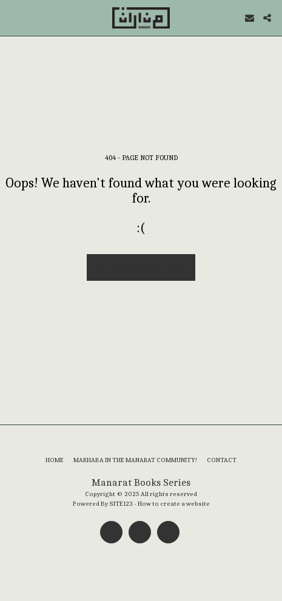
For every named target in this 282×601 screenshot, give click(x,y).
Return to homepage (141, 267)
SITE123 (121, 504)
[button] (13, 17)
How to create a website (174, 504)
